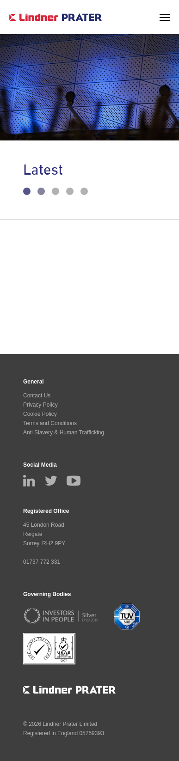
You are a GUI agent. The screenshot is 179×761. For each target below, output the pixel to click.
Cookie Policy (40, 414)
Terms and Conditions (50, 423)
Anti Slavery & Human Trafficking (63, 432)
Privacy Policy (40, 405)
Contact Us (36, 395)
